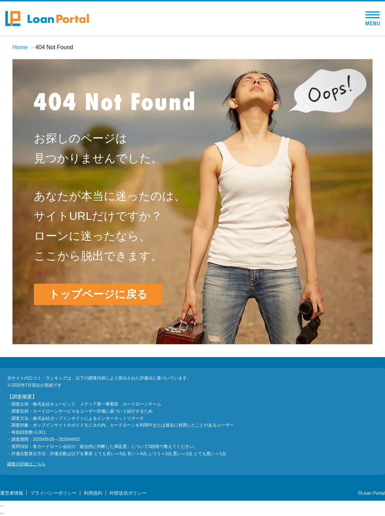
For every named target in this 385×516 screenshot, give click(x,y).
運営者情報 (11, 493)
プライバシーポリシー (53, 493)
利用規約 (93, 493)
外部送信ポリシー (128, 493)
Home (20, 47)
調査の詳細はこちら (26, 463)
